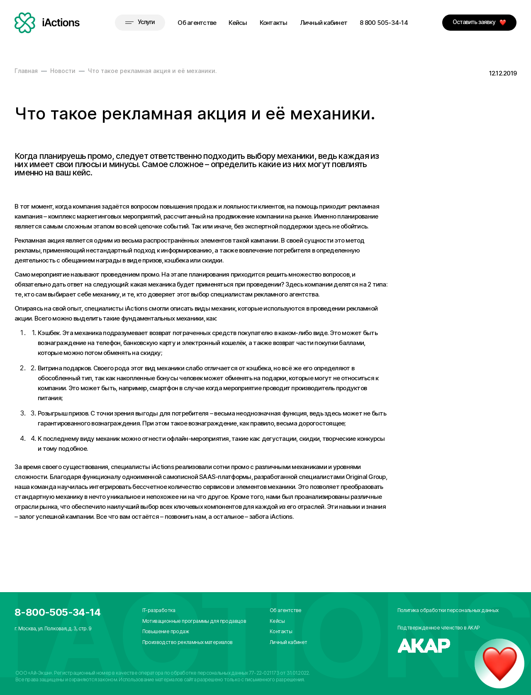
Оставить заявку (479, 22)
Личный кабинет (324, 23)
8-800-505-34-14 (57, 612)
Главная (26, 70)
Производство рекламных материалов (187, 642)
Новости (63, 70)
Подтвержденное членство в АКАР (438, 628)
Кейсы (238, 23)
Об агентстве (197, 23)
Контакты (273, 23)
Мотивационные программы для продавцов (194, 621)
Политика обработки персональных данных (448, 610)
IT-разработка (158, 610)
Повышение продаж (165, 631)
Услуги (140, 21)
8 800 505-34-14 (384, 23)
